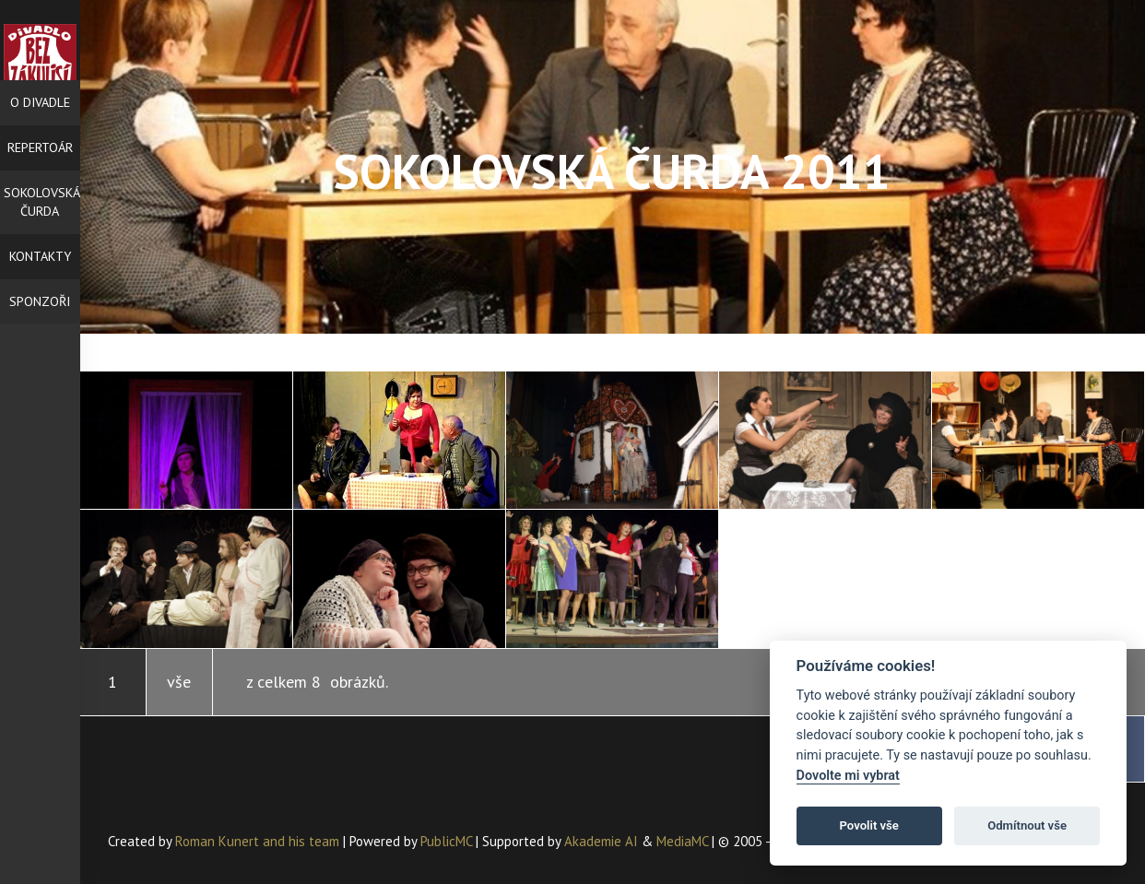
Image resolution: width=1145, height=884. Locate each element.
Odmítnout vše (1027, 825)
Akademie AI (601, 841)
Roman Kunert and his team (259, 841)
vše (179, 681)
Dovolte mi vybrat (848, 776)
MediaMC (682, 841)
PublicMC (446, 841)
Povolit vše (869, 825)
